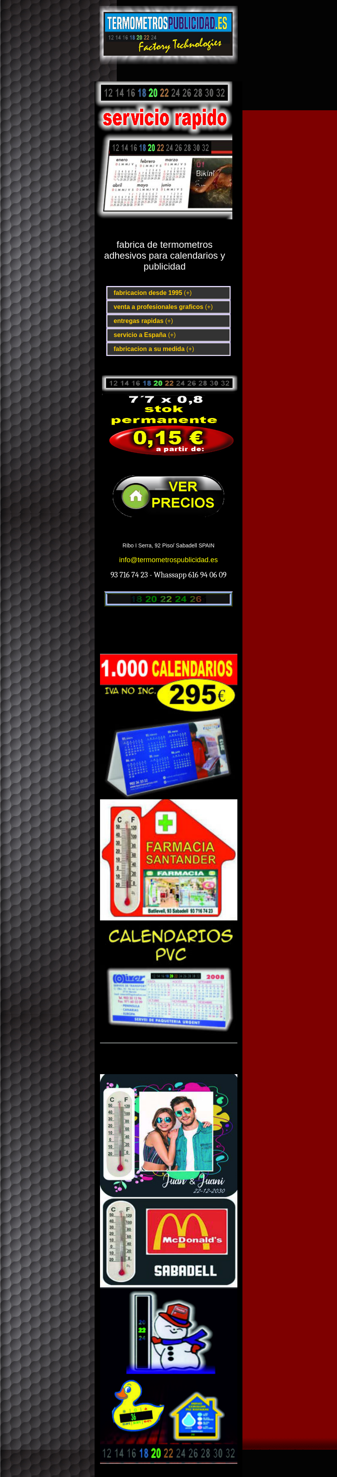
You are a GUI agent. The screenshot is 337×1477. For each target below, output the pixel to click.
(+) (188, 292)
